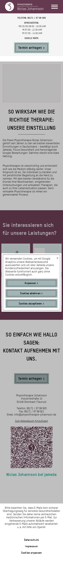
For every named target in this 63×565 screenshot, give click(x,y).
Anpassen (30, 283)
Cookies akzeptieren (30, 303)
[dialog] (31, 282)
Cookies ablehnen (30, 293)
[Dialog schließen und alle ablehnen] (57, 257)
